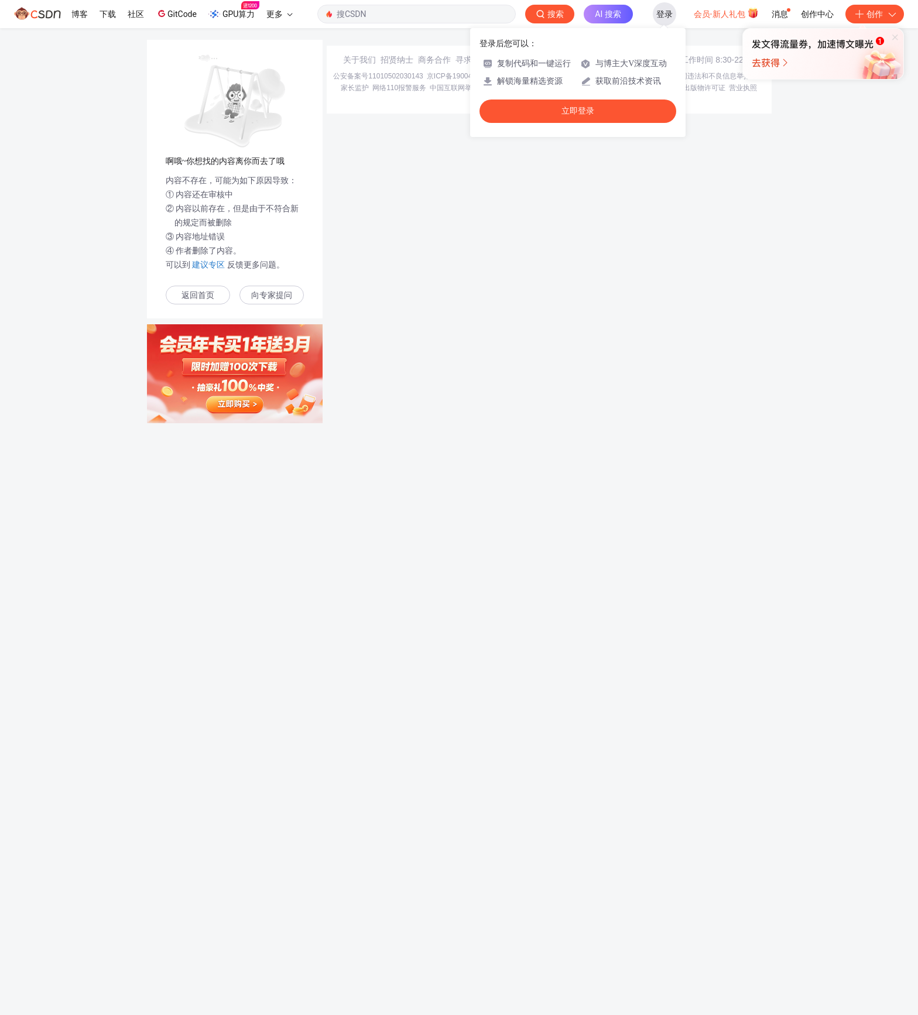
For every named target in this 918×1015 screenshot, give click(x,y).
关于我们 (359, 902)
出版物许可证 (704, 931)
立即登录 (577, 111)
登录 (664, 14)
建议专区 (209, 264)
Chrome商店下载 (523, 931)
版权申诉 (666, 931)
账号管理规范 (574, 931)
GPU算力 (233, 10)
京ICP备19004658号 (459, 919)
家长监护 (355, 931)
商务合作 (434, 902)
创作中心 (817, 14)
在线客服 (659, 902)
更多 (279, 14)
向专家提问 (271, 295)
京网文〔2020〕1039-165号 (537, 919)
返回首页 (197, 295)
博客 (79, 14)
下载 (108, 14)
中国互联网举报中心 (461, 931)
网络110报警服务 (399, 931)
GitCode (176, 13)
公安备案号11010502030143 (378, 919)
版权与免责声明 (623, 931)
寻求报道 (471, 902)
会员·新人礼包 (726, 13)
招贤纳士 (397, 902)
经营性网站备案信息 (617, 919)
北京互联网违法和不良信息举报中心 (708, 919)
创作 (874, 14)
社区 (136, 14)
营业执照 (743, 931)
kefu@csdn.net (599, 902)
